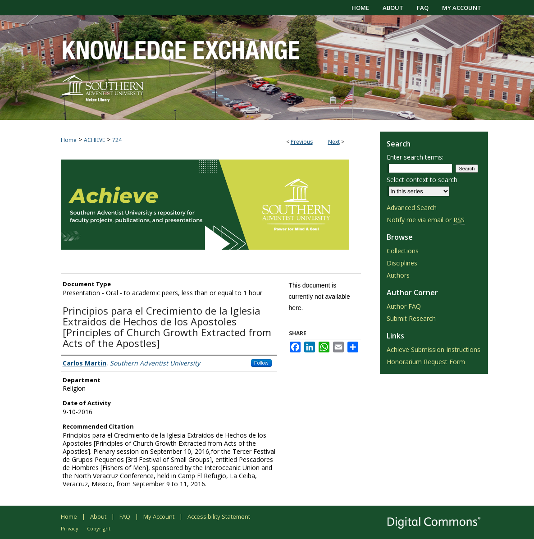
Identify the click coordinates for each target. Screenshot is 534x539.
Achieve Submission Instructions (433, 349)
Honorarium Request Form (426, 361)
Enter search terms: (415, 157)
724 (117, 140)
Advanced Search (412, 207)
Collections (403, 251)
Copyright (98, 528)
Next (334, 142)
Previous (302, 142)
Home (69, 140)
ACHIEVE (94, 140)
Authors (398, 275)
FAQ (124, 516)
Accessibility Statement (218, 516)
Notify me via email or (426, 219)
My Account (158, 516)
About (98, 516)
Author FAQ (404, 306)
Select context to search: (423, 179)
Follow (261, 362)
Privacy (69, 528)
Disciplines (402, 263)
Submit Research (411, 318)
